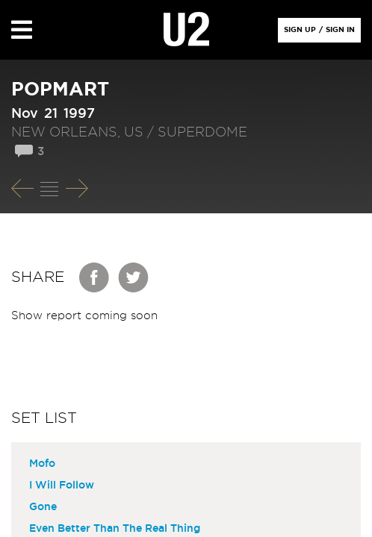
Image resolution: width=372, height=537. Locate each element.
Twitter (133, 277)
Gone (43, 507)
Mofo (42, 464)
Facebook (95, 277)
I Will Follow (61, 485)
